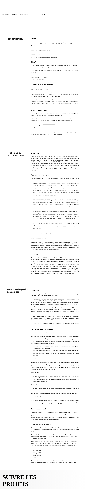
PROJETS (14, 14)
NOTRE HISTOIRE (24, 14)
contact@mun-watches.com (38, 270)
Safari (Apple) (36, 453)
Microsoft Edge (36, 452)
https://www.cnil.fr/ (69, 273)
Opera (34, 457)
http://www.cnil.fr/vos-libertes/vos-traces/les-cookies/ (62, 462)
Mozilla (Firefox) (37, 455)
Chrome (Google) (37, 450)
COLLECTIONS (5, 14)
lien (43, 377)
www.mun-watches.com (44, 75)
